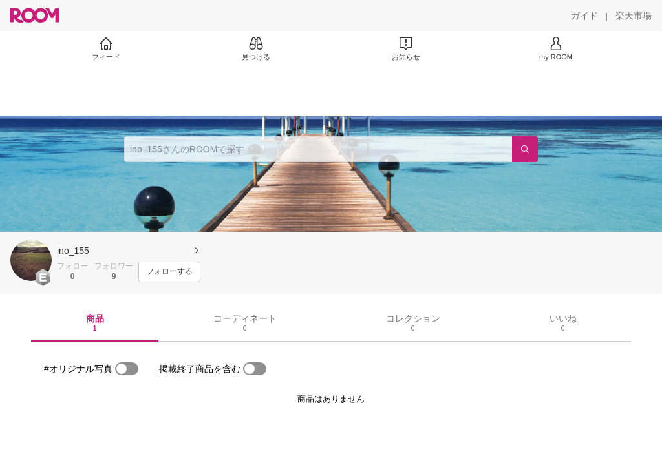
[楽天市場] (633, 15)
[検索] (525, 149)
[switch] (126, 368)
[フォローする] (169, 272)
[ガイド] (584, 15)
